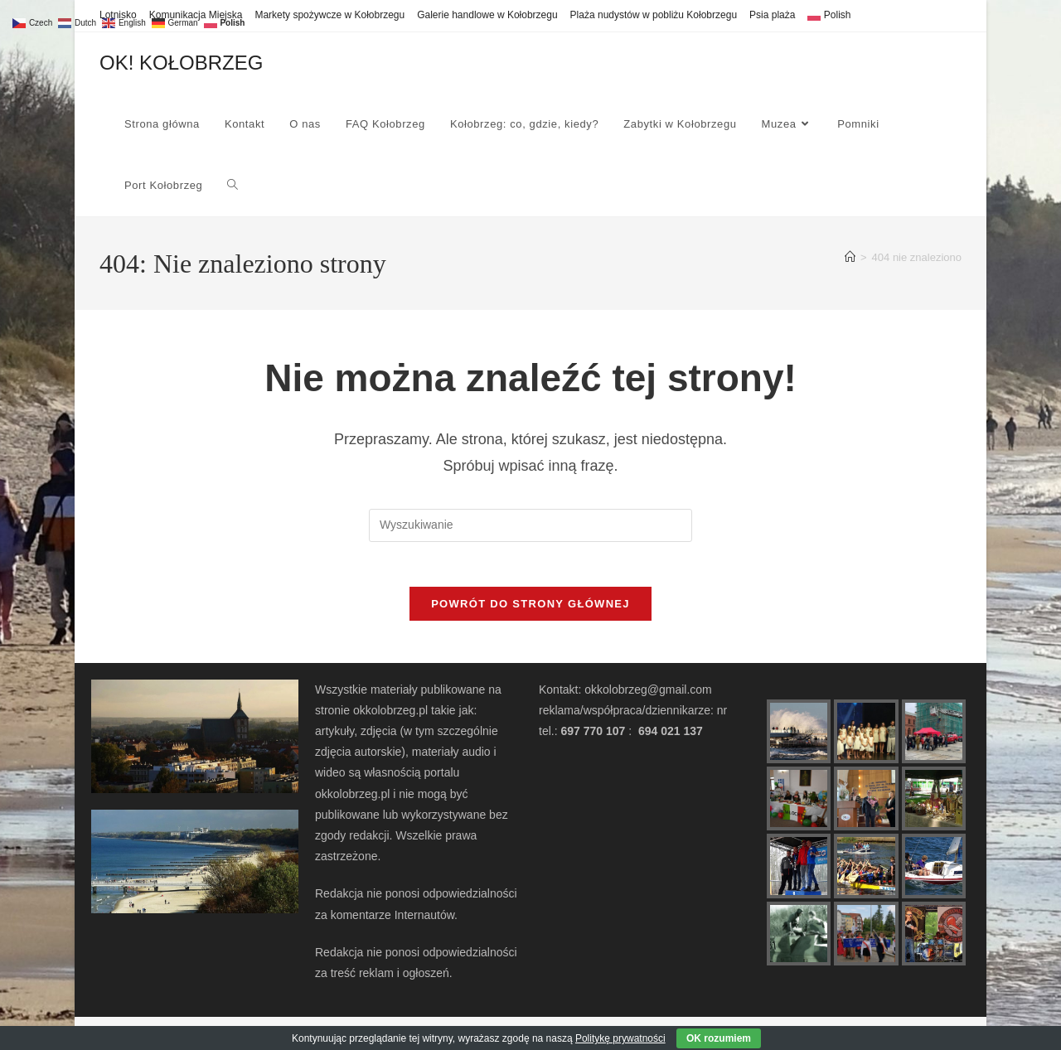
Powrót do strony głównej (530, 609)
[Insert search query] (530, 525)
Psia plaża (772, 15)
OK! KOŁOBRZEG (181, 62)
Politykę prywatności (620, 1038)
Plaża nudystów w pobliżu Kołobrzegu (653, 15)
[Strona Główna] (850, 257)
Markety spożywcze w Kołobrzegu (329, 15)
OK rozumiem (718, 1038)
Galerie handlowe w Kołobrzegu (487, 15)
